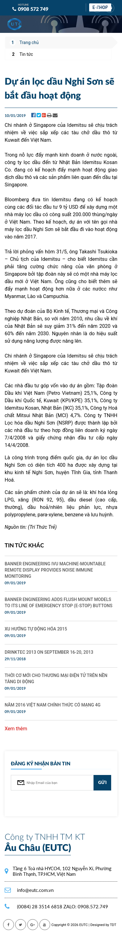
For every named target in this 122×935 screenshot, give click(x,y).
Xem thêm (16, 729)
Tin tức (26, 54)
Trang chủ (29, 42)
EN (109, 8)
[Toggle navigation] (106, 21)
